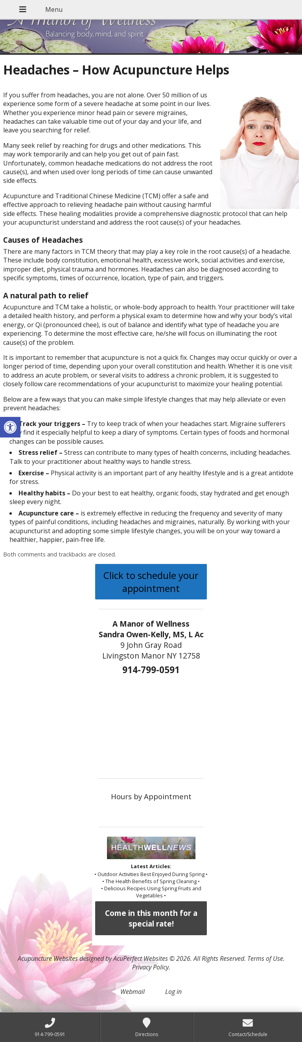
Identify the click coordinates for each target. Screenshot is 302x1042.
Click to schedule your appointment (151, 582)
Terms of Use (265, 958)
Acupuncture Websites (48, 958)
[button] (10, 427)
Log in (173, 991)
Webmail (132, 991)
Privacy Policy (150, 967)
